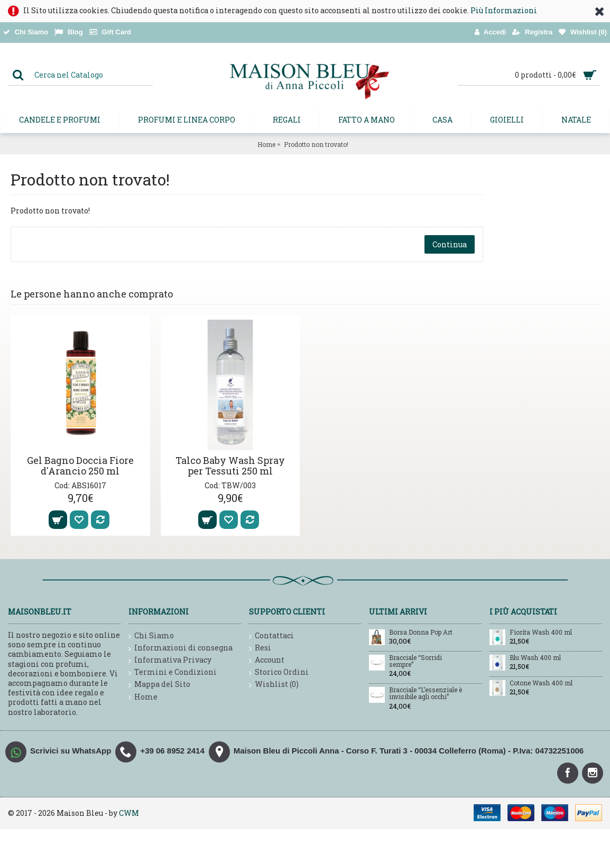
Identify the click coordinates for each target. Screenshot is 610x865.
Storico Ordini (279, 672)
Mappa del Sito (159, 684)
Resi (260, 648)
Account (266, 660)
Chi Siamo (151, 635)
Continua (449, 244)
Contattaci (271, 635)
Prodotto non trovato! (316, 144)
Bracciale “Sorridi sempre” (415, 661)
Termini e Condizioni (172, 672)
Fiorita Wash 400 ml (541, 632)
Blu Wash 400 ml (535, 658)
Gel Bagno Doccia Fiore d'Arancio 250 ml (80, 465)
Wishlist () (274, 684)
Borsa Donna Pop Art (420, 632)
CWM (129, 813)
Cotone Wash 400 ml (541, 683)
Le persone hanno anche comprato (92, 293)
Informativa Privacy (169, 660)
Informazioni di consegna (180, 648)
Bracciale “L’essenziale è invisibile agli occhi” (425, 693)
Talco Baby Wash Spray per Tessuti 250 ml (230, 465)
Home (266, 144)
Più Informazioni (503, 10)
